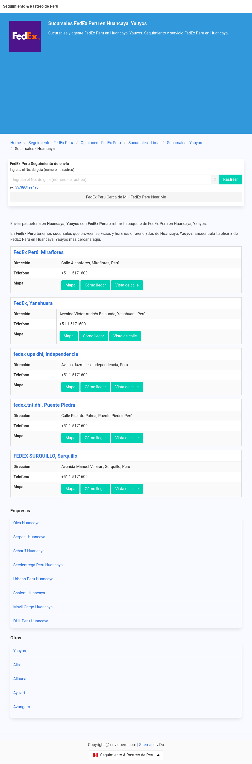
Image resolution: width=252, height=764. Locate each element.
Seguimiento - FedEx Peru (51, 142)
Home (15, 142)
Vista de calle (127, 285)
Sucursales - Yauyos (184, 142)
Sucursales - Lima (143, 142)
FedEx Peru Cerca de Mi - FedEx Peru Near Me (126, 197)
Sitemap (146, 744)
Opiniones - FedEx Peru (101, 142)
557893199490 (26, 187)
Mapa (70, 285)
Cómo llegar (95, 285)
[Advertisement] (126, 96)
